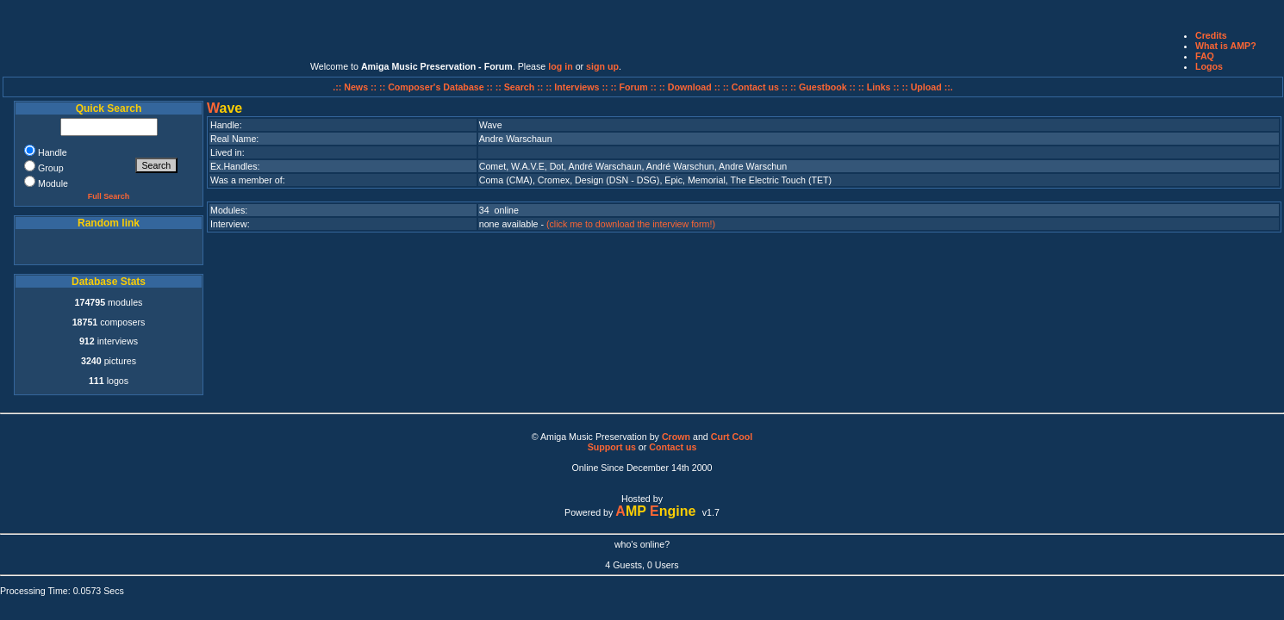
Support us (612, 447)
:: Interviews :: (577, 87)
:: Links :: (879, 87)
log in (560, 66)
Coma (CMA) (506, 180)
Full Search (109, 196)
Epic (673, 180)
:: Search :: (521, 87)
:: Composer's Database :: (437, 87)
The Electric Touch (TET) (781, 180)
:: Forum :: (635, 87)
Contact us (672, 447)
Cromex (554, 180)
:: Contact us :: (755, 87)
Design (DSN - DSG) (617, 180)
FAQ (1204, 56)
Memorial (707, 180)
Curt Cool (732, 436)
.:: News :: (356, 87)
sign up (602, 66)
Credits (1211, 35)
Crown (676, 436)
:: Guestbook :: (823, 87)
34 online (499, 210)
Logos (1209, 66)
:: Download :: (691, 87)
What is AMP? (1225, 45)
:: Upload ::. (927, 87)
